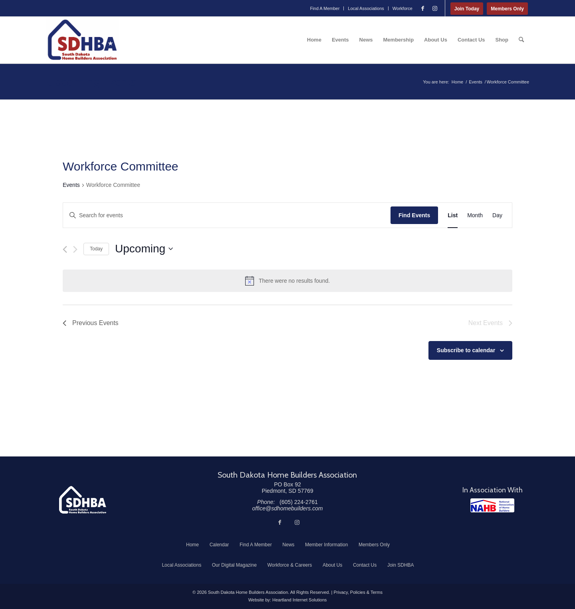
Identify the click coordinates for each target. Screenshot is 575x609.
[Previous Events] (65, 249)
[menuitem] (325, 8)
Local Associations (366, 8)
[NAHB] (492, 505)
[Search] (521, 40)
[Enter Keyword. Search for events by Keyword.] (227, 215)
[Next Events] (75, 249)
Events (71, 185)
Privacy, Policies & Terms (357, 592)
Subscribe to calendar (466, 350)
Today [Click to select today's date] (96, 249)
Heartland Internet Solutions (299, 599)
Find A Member (324, 8)
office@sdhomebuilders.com (287, 508)
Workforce (402, 8)
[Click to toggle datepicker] (144, 249)
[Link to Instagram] (435, 8)
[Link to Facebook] (423, 8)
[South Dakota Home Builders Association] (82, 40)
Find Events (414, 215)
